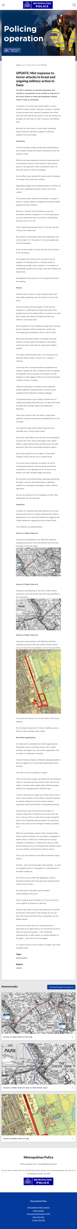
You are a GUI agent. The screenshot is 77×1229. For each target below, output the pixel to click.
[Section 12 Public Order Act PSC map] (38, 1013)
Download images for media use (61, 987)
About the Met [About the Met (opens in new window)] (38, 1217)
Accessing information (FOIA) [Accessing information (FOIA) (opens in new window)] (38, 1214)
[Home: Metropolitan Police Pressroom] (38, 5)
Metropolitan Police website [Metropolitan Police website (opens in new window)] (38, 1207)
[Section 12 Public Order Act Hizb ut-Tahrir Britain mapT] (38, 1064)
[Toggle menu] (3, 5)
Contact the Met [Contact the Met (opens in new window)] (38, 1220)
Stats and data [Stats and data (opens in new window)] (38, 1211)
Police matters (21, 958)
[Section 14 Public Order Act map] (38, 1114)
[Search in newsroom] (74, 5)
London (19, 968)
